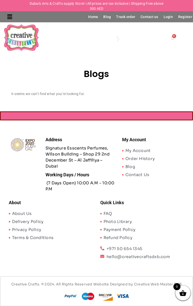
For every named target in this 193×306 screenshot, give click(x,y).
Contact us (149, 17)
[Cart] (172, 37)
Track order (125, 17)
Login (168, 17)
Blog (107, 17)
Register (185, 17)
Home (93, 17)
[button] (9, 17)
